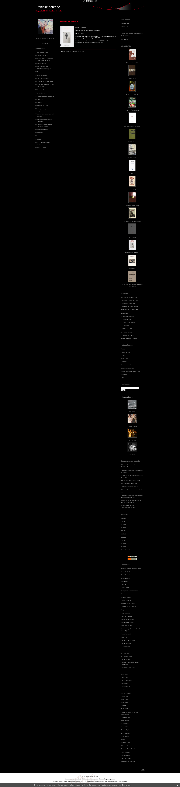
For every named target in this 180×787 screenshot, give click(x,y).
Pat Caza (123, 705)
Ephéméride (40, 89)
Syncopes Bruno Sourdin (128, 749)
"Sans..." (123, 377)
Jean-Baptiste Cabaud (127, 619)
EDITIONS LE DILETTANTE (129, 310)
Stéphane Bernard (126, 465)
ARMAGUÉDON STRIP (132, 110)
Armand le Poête (126, 572)
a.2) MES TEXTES (42, 55)
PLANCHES (132, 440)
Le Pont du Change (126, 332)
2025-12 (123, 530)
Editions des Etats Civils (128, 303)
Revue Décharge (126, 726)
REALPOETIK (125, 723)
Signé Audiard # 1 (126, 358)
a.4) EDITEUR (41, 63)
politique (39, 139)
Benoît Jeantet (125, 575)
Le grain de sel (125, 646)
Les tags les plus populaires (107, 779)
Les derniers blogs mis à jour (73, 779)
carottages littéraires (43, 78)
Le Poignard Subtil (126, 656)
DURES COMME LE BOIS (132, 126)
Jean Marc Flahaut (126, 616)
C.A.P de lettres (42, 75)
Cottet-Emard (125, 587)
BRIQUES (132, 412)
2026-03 (123, 521)
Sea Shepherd (125, 733)
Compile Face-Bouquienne (45, 81)
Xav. (122, 483)
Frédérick (124, 486)
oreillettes (40, 99)
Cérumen (123, 584)
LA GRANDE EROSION (132, 205)
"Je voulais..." (125, 374)
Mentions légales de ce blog (75, 781)
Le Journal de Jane (126, 650)
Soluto (123, 739)
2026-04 (123, 518)
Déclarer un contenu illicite (59, 781)
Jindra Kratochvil (126, 634)
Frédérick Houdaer (126, 470)
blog (126, 781)
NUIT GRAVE (132, 237)
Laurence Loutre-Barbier (128, 640)
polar (38, 136)
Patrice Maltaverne (126, 709)
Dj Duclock (124, 594)
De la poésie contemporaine (129, 590)
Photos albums (127, 397)
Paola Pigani (124, 699)
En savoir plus (126, 785)
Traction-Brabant (126, 758)
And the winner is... (126, 365)
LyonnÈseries (41, 93)
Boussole (40, 72)
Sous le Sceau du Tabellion (129, 338)
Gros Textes (124, 313)
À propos (45, 43)
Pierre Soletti (125, 720)
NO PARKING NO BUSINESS (132, 221)
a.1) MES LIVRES (42, 52)
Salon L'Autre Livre (134, 480)
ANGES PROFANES (132, 62)
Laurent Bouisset (126, 643)
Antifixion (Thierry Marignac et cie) (131, 568)
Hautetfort (95, 776)
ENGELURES (132, 158)
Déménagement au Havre (128, 507)
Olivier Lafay (124, 696)
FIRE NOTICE (132, 173)
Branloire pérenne (47, 7)
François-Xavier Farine (128, 603)
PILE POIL (132, 269)
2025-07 (123, 546)
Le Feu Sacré (125, 325)
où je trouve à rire (42, 105)
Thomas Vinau (125, 755)
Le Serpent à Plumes (127, 335)
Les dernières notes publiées (90, 779)
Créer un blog (86, 776)
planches (40, 132)
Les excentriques (126, 671)
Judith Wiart (124, 637)
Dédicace (124, 361)
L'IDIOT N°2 (132, 189)
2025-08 (123, 543)
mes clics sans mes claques (45, 96)
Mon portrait (124, 39)
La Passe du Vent (126, 319)
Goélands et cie (134, 486)
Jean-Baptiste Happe (127, 622)
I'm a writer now (125, 352)
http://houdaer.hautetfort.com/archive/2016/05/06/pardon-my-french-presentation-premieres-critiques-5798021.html (95, 41)
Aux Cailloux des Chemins (129, 297)
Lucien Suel (124, 674)
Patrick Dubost (125, 717)
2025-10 (123, 537)
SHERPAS (132, 454)
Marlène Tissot (125, 686)
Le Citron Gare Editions (128, 322)
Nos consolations (126, 693)
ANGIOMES (132, 78)
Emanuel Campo (126, 597)
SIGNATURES (41, 147)
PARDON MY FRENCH (132, 253)
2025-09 (123, 540)
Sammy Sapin (125, 730)
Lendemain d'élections (127, 368)
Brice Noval (124, 581)
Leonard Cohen (125, 659)
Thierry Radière (125, 752)
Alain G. (123, 480)
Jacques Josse (125, 613)
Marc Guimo (124, 683)
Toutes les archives (126, 550)
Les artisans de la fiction (128, 667)
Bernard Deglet (125, 578)
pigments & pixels (42, 129)
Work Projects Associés (128, 761)
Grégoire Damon (126, 609)
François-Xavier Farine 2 (128, 606)
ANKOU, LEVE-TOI (132, 94)
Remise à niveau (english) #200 (130, 371)
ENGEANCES (132, 142)
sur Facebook (125, 23)
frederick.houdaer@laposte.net (45, 38)
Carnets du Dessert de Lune (129, 300)
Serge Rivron (125, 736)
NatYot (123, 690)
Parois (123, 349)
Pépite (123, 355)
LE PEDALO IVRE (126, 329)
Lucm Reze (124, 677)
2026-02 (123, 524)
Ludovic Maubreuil (126, 680)
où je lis (39, 102)
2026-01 (123, 527)
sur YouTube (124, 26)
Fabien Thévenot (126, 600)
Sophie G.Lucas (126, 742)
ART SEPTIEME (132, 426)
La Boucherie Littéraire (127, 316)
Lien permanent (79, 51)
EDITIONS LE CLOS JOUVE (129, 306)
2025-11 (123, 534)
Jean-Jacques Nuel (126, 625)
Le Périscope (125, 653)
